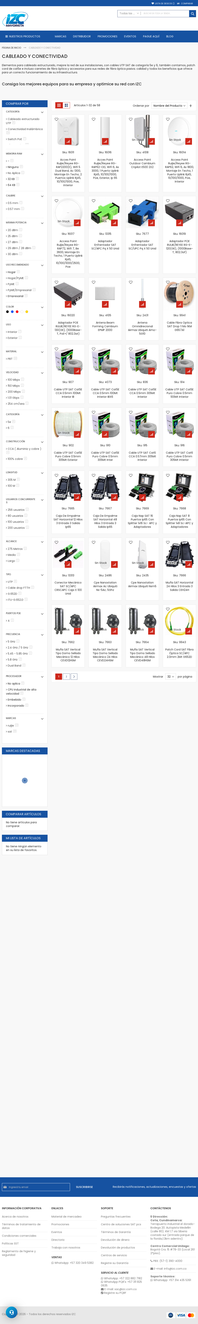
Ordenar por (141, 106)
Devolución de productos (118, 1247)
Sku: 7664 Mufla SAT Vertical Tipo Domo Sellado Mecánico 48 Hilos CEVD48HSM (142, 651)
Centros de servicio (114, 1255)
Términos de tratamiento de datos (21, 1226)
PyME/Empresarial (22, 290)
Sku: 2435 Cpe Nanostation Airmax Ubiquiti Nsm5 (142, 580)
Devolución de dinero (115, 1240)
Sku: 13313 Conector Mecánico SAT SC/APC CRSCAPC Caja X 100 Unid (68, 584)
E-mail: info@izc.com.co (168, 1269)
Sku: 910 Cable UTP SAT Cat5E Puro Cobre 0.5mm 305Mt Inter (105, 452)
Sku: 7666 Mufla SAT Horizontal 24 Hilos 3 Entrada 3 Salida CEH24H (179, 582)
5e (12, 422)
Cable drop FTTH (21, 588)
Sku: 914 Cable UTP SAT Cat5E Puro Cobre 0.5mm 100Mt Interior (179, 389)
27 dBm (15, 242)
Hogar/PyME (18, 278)
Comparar (187, 3)
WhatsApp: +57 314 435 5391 (170, 1280)
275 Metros (18, 549)
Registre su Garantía (114, 1263)
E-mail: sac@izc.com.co (119, 1289)
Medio (14, 555)
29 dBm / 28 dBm (22, 248)
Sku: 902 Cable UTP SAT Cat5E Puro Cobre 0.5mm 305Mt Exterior (68, 452)
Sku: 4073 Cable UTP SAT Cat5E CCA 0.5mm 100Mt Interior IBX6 (105, 389)
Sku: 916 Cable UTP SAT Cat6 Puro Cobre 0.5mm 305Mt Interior (179, 452)
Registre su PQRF (113, 1293)
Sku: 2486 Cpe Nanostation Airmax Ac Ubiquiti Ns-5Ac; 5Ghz (105, 582)
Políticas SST (10, 1243)
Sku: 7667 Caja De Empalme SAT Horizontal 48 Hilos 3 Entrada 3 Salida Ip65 (105, 517)
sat (13, 732)
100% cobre (18, 459)
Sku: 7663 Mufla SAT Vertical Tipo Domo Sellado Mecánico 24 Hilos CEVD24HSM (105, 651)
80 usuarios (18, 516)
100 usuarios (18, 522)
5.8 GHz (15, 660)
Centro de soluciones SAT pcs (121, 1224)
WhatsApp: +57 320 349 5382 (72, 1263)
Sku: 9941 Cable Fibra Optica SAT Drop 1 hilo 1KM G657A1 (179, 322)
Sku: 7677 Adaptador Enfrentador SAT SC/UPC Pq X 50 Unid (142, 241)
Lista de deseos (165, 3)
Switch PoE (17, 139)
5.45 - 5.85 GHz (20, 654)
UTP (13, 582)
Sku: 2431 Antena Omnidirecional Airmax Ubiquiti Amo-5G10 (142, 324)
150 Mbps (16, 386)
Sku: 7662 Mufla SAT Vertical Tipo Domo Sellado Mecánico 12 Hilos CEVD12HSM (68, 651)
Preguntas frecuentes (116, 1217)
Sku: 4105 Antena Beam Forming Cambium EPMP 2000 (105, 322)
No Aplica (17, 173)
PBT (13, 359)
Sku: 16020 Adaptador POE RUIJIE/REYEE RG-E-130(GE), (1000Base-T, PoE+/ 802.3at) (68, 324)
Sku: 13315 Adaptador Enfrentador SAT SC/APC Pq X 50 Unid (105, 241)
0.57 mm (16, 209)
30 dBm (15, 254)
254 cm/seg (19, 404)
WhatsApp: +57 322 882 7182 (121, 1278)
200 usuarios (19, 528)
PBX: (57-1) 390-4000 (166, 1261)
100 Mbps (16, 380)
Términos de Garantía (116, 1232)
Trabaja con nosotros (65, 1247)
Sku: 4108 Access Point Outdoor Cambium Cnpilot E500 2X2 (142, 159)
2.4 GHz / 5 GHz (21, 648)
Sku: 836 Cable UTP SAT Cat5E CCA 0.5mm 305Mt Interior (142, 389)
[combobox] (157, 13)
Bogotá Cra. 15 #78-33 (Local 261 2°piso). (172, 1249)
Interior (15, 332)
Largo (14, 561)
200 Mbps (17, 392)
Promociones (60, 1224)
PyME (14, 284)
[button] (56, 120)
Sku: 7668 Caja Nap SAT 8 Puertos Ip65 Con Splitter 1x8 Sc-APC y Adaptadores (179, 517)
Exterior (15, 338)
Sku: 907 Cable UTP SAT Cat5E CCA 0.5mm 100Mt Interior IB (68, 389)
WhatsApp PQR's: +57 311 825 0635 (121, 1283)
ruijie (14, 726)
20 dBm (15, 230)
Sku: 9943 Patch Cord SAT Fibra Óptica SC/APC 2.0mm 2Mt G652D (179, 649)
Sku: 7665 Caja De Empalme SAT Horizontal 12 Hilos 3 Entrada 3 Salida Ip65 (68, 517)
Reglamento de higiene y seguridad (19, 1253)
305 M (14, 480)
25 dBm (15, 236)
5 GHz (14, 642)
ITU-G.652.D (18, 600)
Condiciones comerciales (19, 1236)
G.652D (15, 594)
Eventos (56, 1232)
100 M (14, 486)
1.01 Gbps (16, 398)
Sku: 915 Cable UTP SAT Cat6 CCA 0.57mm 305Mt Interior (142, 452)
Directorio (58, 1240)
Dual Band (17, 666)
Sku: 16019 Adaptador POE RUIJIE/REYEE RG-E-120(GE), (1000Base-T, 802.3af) (179, 243)
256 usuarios (19, 510)
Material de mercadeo (66, 1217)
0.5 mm (16, 203)
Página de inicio (12, 47)
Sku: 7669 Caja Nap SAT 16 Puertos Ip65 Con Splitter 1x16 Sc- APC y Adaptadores (142, 517)
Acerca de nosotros (15, 1217)
